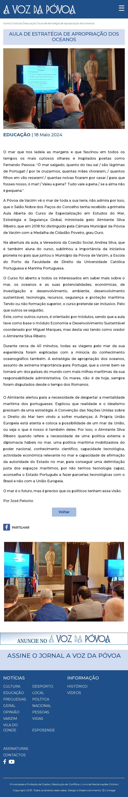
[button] (12, 581)
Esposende (43, 730)
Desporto (42, 686)
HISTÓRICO (77, 686)
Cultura (11, 686)
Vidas (37, 719)
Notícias (17, 23)
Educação (30, 23)
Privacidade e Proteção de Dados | (30, 784)
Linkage (110, 790)
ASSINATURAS (15, 749)
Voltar (64, 512)
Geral (9, 706)
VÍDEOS (74, 693)
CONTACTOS (14, 755)
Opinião (11, 712)
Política (40, 699)
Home (7, 23)
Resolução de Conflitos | (66, 784)
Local (38, 693)
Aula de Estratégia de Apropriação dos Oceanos (66, 23)
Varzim (10, 719)
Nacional (41, 706)
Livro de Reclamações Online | (100, 784)
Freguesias (14, 699)
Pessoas (40, 712)
